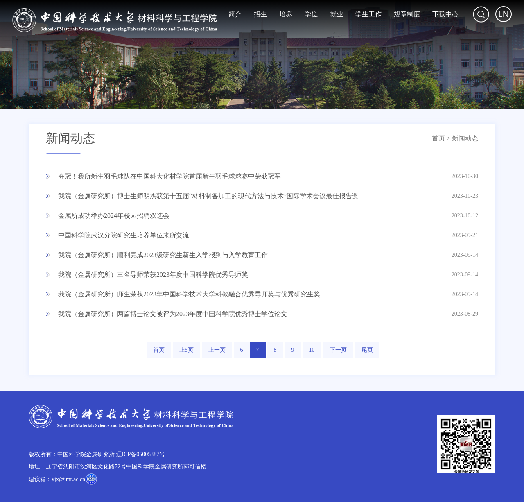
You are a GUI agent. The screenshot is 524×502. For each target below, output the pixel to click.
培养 (285, 14)
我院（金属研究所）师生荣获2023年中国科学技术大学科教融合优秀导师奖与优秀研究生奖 (189, 294)
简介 (235, 14)
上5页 (186, 350)
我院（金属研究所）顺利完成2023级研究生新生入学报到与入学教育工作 (163, 254)
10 (312, 350)
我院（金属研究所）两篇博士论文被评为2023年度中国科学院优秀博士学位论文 (172, 313)
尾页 (367, 350)
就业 (336, 14)
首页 (438, 138)
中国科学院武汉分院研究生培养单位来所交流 (123, 235)
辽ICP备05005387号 (140, 454)
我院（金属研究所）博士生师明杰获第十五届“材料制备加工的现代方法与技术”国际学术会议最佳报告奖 (208, 195)
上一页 (217, 350)
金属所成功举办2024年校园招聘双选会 (113, 215)
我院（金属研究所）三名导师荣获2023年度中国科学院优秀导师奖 (153, 274)
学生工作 (368, 14)
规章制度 (407, 14)
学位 (311, 14)
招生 (260, 14)
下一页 (338, 350)
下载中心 (445, 14)
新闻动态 (465, 138)
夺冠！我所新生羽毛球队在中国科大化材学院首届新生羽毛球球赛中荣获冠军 (169, 176)
